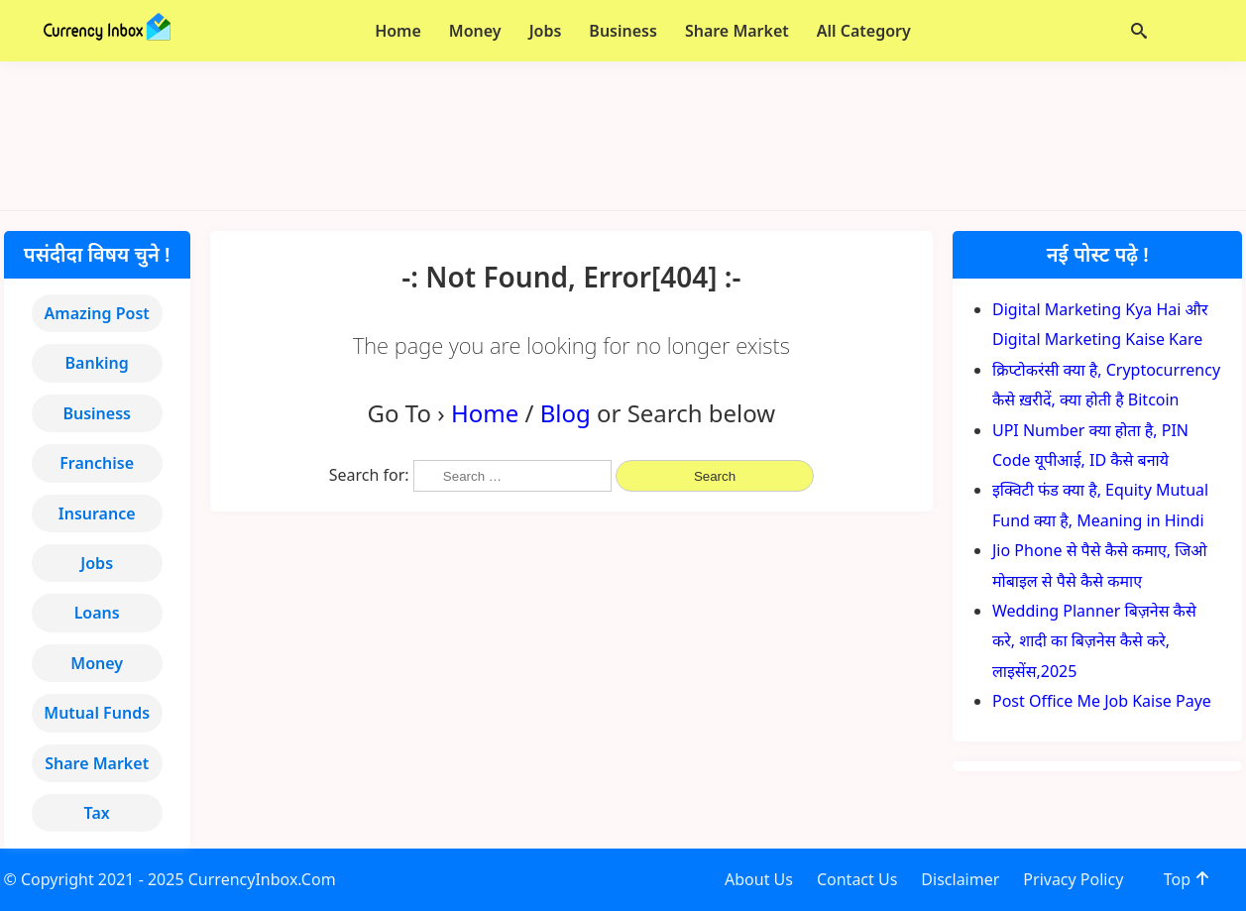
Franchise (96, 463)
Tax (97, 813)
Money (96, 663)
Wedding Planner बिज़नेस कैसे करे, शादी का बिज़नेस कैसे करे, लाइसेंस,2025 (1094, 641)
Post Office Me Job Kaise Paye (1101, 701)
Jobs (96, 563)
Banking (97, 363)
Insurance (97, 513)
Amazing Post (97, 313)
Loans (97, 613)
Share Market (97, 763)
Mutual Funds (97, 713)
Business (96, 413)
